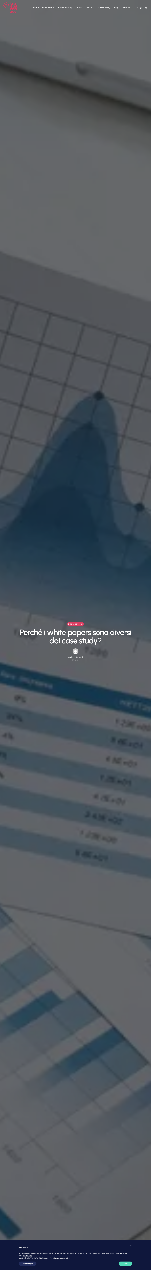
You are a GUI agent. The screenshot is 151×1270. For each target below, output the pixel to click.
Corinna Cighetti (75, 657)
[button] (131, 1246)
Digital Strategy (75, 624)
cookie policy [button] (27, 1256)
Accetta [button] (125, 1263)
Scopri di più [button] (28, 1263)
